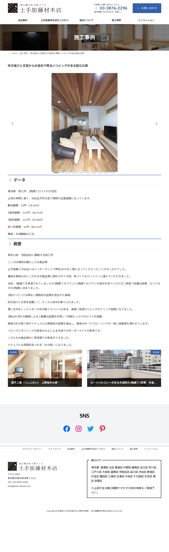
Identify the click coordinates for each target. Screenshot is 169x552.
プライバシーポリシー (32, 449)
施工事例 (134, 449)
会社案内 (71, 449)
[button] (156, 123)
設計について (117, 449)
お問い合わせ (147, 8)
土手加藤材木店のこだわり (93, 449)
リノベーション (151, 449)
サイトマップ (55, 449)
